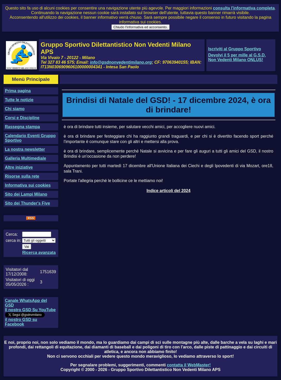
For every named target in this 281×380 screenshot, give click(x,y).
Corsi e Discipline (22, 118)
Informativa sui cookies (28, 185)
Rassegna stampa (22, 127)
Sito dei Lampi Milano (26, 194)
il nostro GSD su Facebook (21, 321)
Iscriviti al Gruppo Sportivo (234, 49)
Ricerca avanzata (39, 252)
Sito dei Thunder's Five (27, 203)
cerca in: (13, 240)
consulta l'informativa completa (244, 8)
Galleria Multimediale (25, 158)
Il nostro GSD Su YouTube (30, 310)
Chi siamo (14, 109)
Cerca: (12, 234)
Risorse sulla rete (22, 176)
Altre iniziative (19, 167)
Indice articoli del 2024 (168, 190)
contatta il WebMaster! (188, 365)
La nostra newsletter (25, 149)
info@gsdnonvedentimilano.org (121, 62)
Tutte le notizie (19, 100)
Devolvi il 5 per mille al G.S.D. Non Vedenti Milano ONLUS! (237, 57)
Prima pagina (18, 91)
